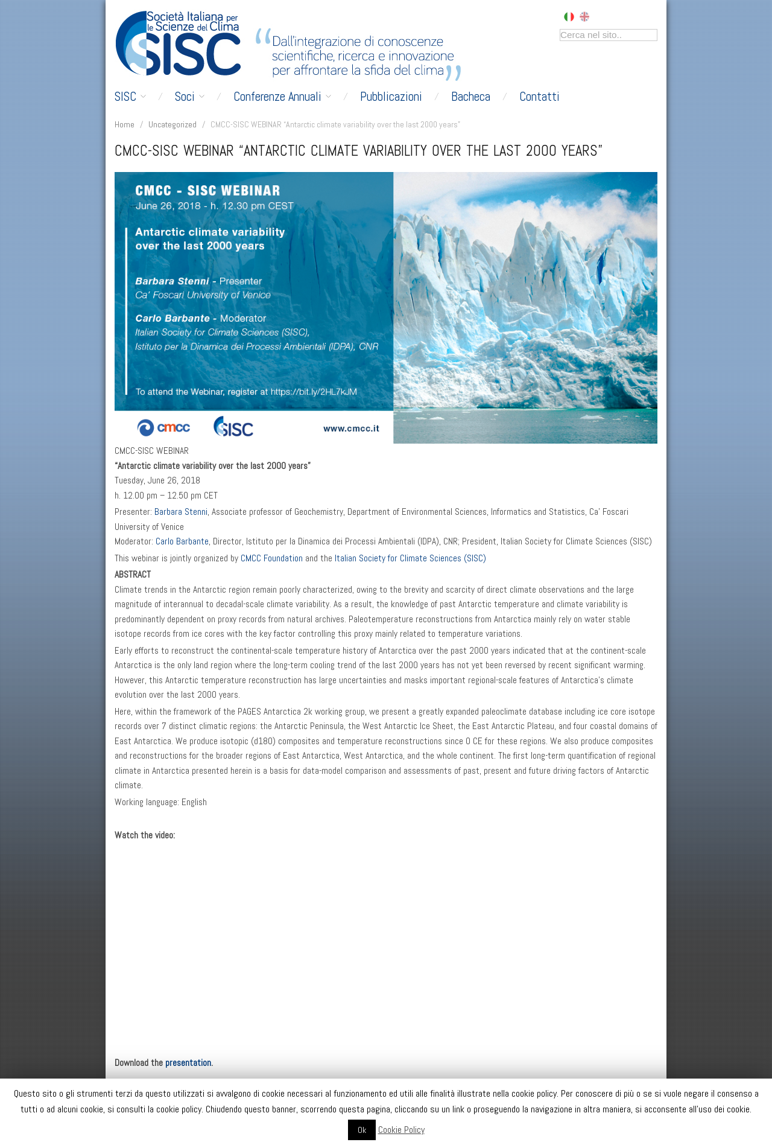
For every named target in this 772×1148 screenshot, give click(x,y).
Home (124, 124)
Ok (362, 1129)
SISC (130, 97)
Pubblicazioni (391, 97)
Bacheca (470, 97)
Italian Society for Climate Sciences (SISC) (410, 558)
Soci (189, 97)
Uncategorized (172, 124)
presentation (188, 1063)
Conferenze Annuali (282, 97)
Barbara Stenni (180, 512)
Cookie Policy (401, 1129)
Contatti (539, 97)
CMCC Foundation (272, 558)
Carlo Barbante (182, 541)
